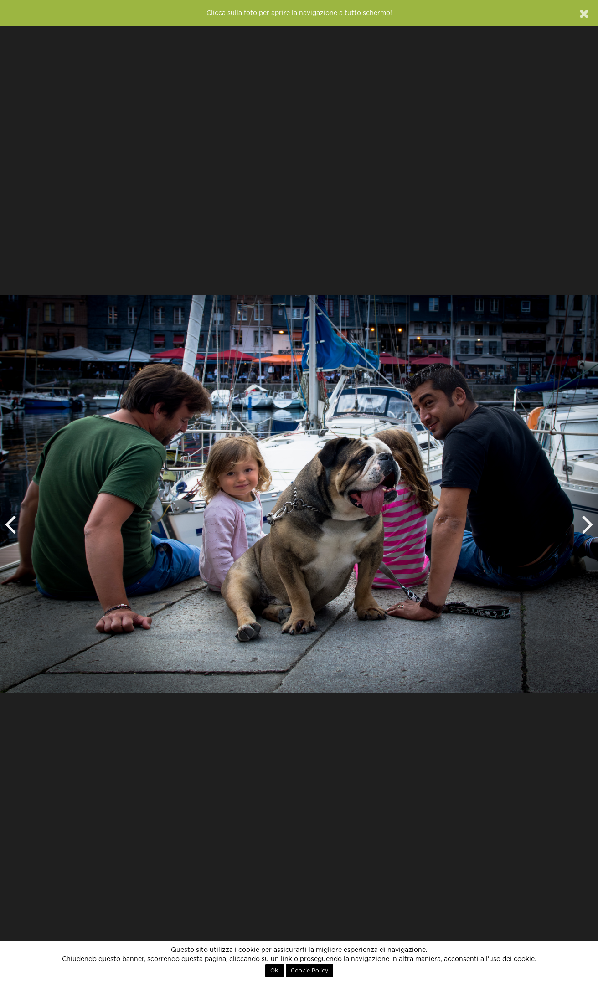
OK (274, 970)
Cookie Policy (309, 970)
